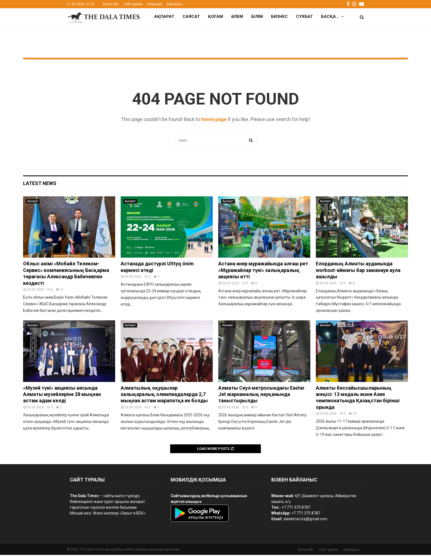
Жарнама (154, 4)
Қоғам (215, 16)
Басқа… (330, 16)
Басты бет (111, 4)
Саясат (191, 16)
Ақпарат (164, 16)
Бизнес (279, 16)
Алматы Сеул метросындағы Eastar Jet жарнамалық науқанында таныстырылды (261, 395)
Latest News (39, 184)
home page (213, 120)
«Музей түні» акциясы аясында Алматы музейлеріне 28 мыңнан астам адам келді (62, 395)
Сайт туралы (133, 4)
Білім (257, 16)
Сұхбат (304, 16)
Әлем (237, 16)
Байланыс (175, 4)
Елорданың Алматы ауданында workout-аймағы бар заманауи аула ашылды (358, 271)
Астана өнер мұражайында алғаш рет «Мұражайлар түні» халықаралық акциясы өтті (263, 271)
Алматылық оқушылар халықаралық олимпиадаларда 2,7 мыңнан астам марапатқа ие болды (164, 395)
